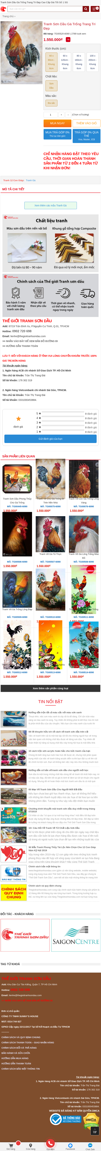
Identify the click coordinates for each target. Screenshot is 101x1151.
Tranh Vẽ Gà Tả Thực (50, 554)
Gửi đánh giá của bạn (50, 438)
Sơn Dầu (51, 85)
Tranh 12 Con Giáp (13, 180)
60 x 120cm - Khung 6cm (65, 62)
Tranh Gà (30, 180)
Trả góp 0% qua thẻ (87, 136)
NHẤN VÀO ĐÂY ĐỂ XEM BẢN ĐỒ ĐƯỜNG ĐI (32, 341)
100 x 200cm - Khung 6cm (92, 62)
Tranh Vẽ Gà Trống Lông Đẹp (17, 609)
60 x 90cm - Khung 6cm (51, 62)
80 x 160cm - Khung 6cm (79, 62)
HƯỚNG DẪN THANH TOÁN (22, 346)
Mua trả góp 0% (58, 134)
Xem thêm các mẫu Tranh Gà (50, 205)
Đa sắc (51, 103)
